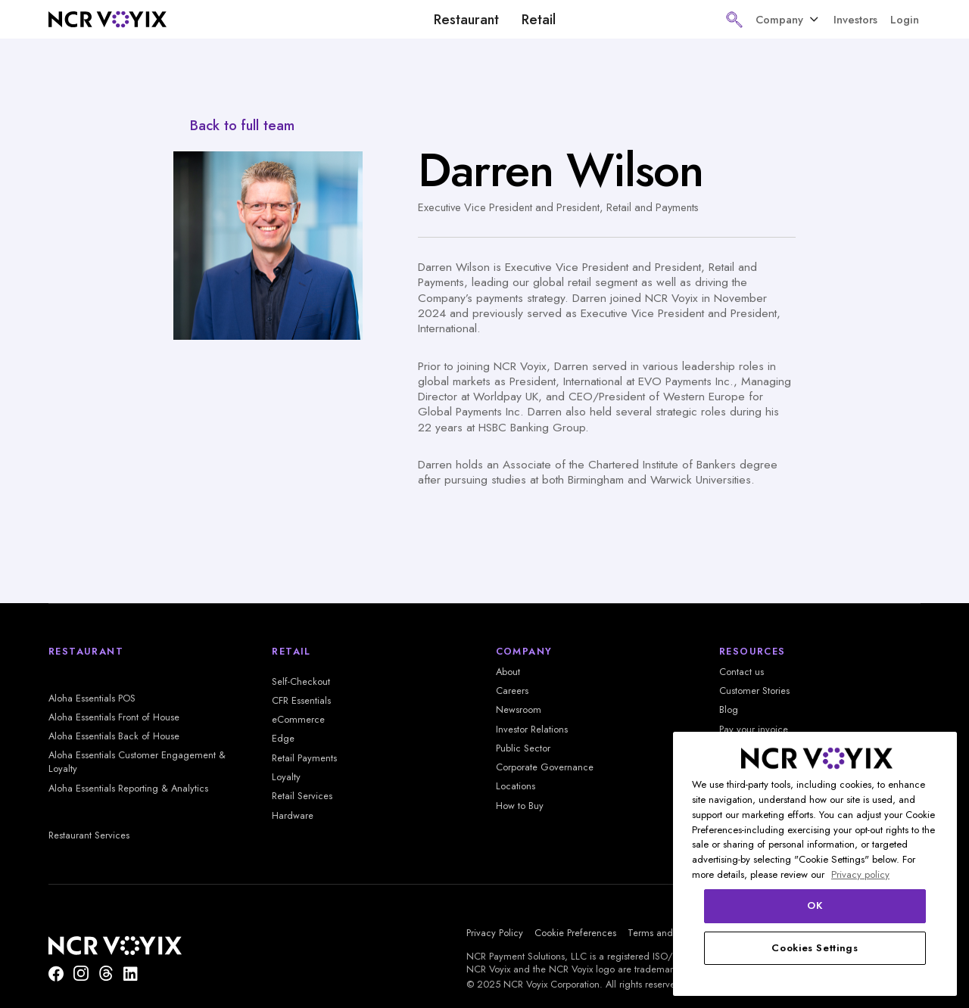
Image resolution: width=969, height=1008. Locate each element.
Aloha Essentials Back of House (113, 736)
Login (904, 19)
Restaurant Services (88, 835)
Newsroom (518, 710)
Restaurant (466, 20)
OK (814, 905)
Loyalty (286, 777)
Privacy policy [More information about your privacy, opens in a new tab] (860, 874)
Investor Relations (532, 729)
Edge (283, 738)
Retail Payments (304, 758)
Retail (539, 20)
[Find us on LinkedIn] (130, 973)
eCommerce (298, 719)
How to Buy (520, 806)
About (508, 672)
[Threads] (106, 973)
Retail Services (302, 796)
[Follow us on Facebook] (56, 973)
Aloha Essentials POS (92, 698)
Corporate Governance (545, 767)
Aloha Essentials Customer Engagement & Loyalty (137, 762)
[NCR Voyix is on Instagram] (81, 973)
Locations (515, 786)
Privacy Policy (494, 933)
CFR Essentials (301, 701)
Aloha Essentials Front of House (113, 717)
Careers (512, 691)
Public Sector (523, 748)
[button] (734, 20)
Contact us (741, 672)
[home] (107, 19)
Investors (855, 19)
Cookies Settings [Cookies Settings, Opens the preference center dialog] (814, 948)
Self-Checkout (301, 682)
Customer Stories (754, 691)
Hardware (292, 816)
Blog (728, 710)
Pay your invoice (753, 729)
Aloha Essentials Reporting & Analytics (128, 788)
